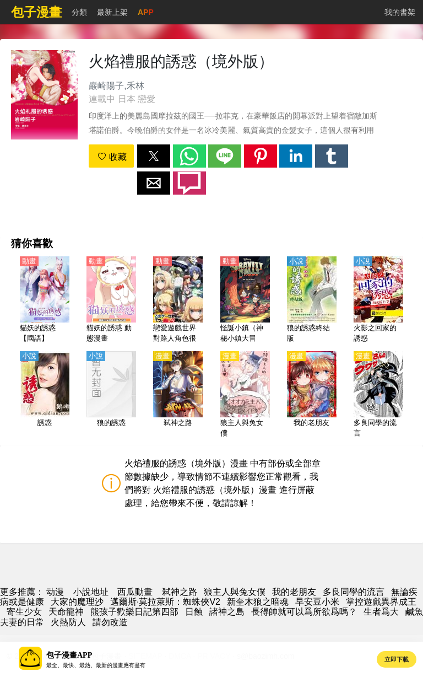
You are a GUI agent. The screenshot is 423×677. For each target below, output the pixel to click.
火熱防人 (68, 622)
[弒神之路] (178, 395)
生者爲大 (381, 611)
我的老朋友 (294, 592)
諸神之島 (227, 611)
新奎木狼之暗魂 (258, 601)
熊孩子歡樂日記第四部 (134, 611)
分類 (79, 12)
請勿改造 (110, 622)
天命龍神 (66, 611)
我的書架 (399, 12)
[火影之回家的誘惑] (378, 300)
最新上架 (112, 12)
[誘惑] (44, 395)
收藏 (111, 157)
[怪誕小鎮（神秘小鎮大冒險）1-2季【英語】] (245, 300)
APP (146, 12)
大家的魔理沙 (77, 601)
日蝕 (194, 611)
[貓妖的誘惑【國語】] (44, 300)
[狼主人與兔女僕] (245, 395)
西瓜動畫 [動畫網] (135, 592)
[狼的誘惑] (111, 395)
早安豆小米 (317, 601)
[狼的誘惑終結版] (312, 300)
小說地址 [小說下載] (91, 592)
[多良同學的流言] (378, 395)
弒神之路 (179, 592)
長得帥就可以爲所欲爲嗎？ (304, 611)
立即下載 (396, 659)
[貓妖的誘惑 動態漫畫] (111, 300)
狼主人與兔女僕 (234, 592)
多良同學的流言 (353, 592)
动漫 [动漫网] (55, 592)
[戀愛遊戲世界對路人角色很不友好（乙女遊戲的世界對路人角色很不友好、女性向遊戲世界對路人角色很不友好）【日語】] (178, 300)
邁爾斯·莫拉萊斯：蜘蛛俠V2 (165, 601)
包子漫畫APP (69, 655)
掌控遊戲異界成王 (381, 601)
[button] (153, 156)
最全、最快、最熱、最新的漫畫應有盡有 (95, 665)
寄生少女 (24, 611)
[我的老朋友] (312, 395)
